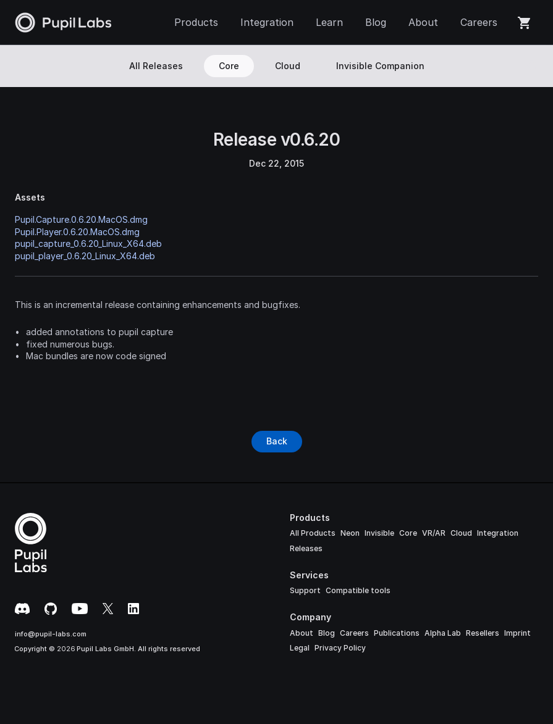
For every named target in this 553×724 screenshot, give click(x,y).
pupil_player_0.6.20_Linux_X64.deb (85, 256)
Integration (497, 533)
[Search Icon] (532, 66)
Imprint (517, 633)
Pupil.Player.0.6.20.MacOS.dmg (77, 232)
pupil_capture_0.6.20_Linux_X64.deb (88, 243)
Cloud (461, 533)
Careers (354, 633)
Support (305, 590)
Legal (300, 647)
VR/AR (433, 533)
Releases (306, 548)
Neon (350, 533)
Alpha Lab (442, 633)
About (301, 633)
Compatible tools (358, 590)
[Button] (276, 441)
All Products (313, 533)
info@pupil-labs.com (51, 634)
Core (408, 533)
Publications (397, 633)
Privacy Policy (340, 647)
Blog (326, 633)
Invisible (379, 533)
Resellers (482, 633)
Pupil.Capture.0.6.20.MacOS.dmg (81, 219)
